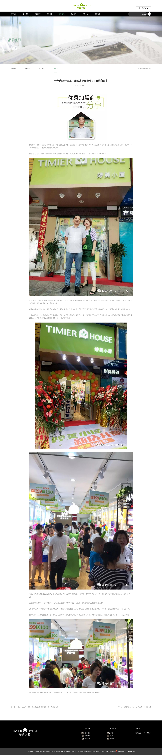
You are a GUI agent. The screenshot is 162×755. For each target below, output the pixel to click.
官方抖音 (87, 739)
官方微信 (87, 733)
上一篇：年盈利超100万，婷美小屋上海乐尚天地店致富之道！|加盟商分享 (34, 707)
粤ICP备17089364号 (109, 751)
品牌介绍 (14, 14)
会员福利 (49, 14)
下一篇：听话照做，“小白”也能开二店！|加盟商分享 (134, 707)
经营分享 (56, 69)
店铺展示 (73, 14)
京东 (111, 736)
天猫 (111, 733)
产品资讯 (42, 69)
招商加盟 (97, 14)
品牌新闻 (14, 69)
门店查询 (143, 8)
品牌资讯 (61, 14)
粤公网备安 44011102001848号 (125, 751)
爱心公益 (26, 14)
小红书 (112, 739)
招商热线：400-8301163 (143, 733)
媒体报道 (28, 69)
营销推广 (37, 14)
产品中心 (85, 14)
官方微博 (87, 736)
